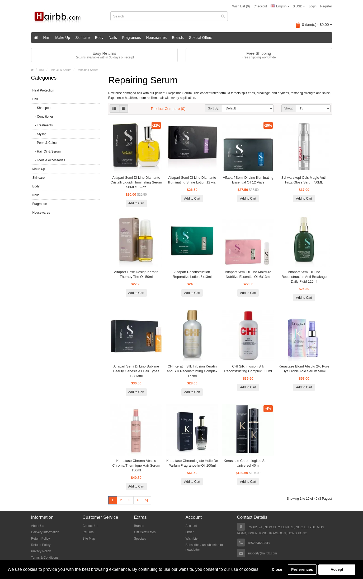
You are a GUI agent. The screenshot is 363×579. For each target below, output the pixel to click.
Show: (288, 108)
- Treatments (42, 125)
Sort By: (213, 108)
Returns (88, 532)
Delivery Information (45, 532)
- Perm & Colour (45, 143)
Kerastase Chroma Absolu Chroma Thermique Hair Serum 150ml (136, 465)
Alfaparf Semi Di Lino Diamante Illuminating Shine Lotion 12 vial (192, 180)
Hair (46, 37)
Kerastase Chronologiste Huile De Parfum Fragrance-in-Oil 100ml (192, 463)
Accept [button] (337, 569)
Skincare (82, 37)
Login (312, 6)
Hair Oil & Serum (61, 69)
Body (99, 37)
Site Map (89, 538)
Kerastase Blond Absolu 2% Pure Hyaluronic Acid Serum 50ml (304, 368)
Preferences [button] (302, 569)
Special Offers (200, 37)
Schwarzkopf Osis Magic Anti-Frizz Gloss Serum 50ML (304, 180)
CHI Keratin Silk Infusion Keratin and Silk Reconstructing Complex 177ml (192, 371)
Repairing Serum (87, 69)
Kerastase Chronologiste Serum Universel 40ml (248, 463)
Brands (177, 37)
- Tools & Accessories (48, 160)
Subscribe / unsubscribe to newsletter (204, 547)
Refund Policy (41, 545)
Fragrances (131, 37)
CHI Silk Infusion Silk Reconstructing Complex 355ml (248, 368)
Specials (140, 538)
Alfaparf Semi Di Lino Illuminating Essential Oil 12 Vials (248, 180)
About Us (37, 526)
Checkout (260, 6)
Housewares (156, 37)
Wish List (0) (241, 6)
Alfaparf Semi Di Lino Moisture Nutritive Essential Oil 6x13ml (248, 274)
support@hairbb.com (262, 553)
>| (146, 500)
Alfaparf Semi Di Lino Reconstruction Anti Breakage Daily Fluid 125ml (304, 276)
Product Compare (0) (168, 109)
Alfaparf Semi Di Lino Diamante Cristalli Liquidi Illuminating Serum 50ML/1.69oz (136, 182)
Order (190, 532)
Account (191, 526)
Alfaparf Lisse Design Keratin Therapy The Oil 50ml (136, 274)
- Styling (39, 134)
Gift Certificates (145, 532)
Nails (113, 37)
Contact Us (90, 526)
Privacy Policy (41, 551)
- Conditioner (42, 116)
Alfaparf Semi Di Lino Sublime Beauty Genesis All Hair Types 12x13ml (136, 371)
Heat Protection (43, 90)
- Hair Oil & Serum (46, 151)
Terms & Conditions (45, 557)
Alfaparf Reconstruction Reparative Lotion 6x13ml (192, 274)
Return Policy (40, 538)
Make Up (62, 37)
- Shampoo (41, 108)
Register (326, 6)
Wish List (192, 538)
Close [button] (277, 569)
